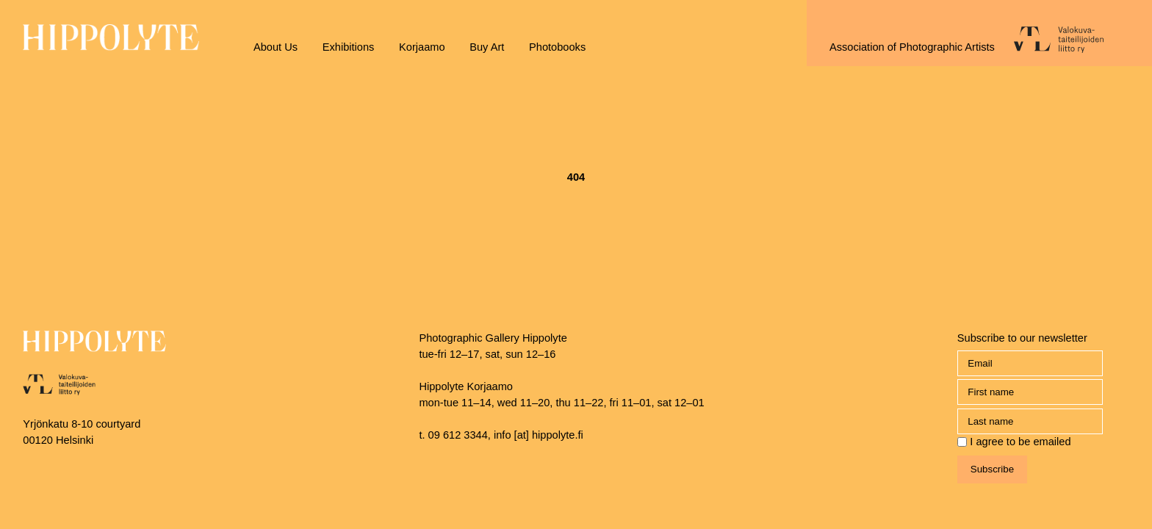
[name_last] (1030, 421)
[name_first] (1030, 392)
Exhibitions (349, 47)
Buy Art (486, 47)
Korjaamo (422, 47)
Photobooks (557, 47)
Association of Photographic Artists (912, 47)
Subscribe (992, 469)
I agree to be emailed (1020, 441)
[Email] (1030, 363)
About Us (275, 47)
